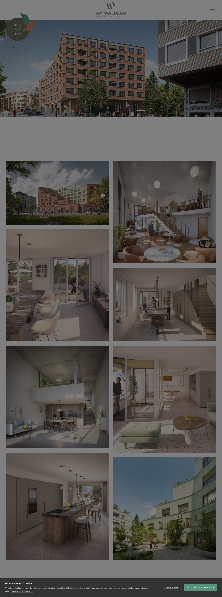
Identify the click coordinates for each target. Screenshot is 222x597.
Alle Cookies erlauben (200, 588)
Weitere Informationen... (22, 591)
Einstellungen (171, 588)
